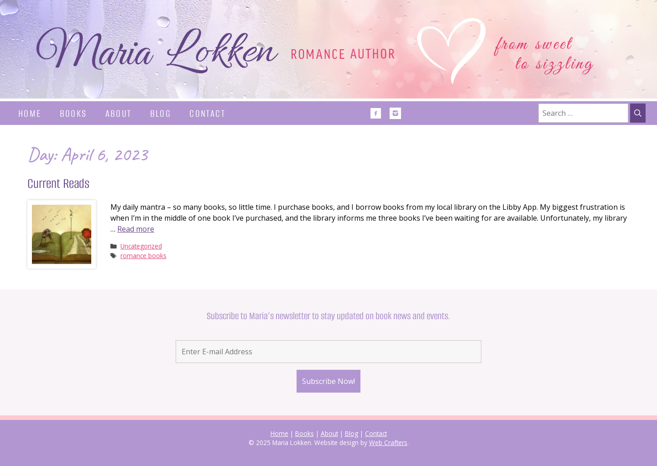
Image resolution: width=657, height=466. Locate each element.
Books (73, 113)
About (118, 113)
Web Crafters (388, 442)
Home (30, 113)
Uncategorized (141, 246)
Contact (207, 113)
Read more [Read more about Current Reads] (135, 229)
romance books (143, 255)
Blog (161, 113)
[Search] (638, 113)
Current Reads (58, 183)
